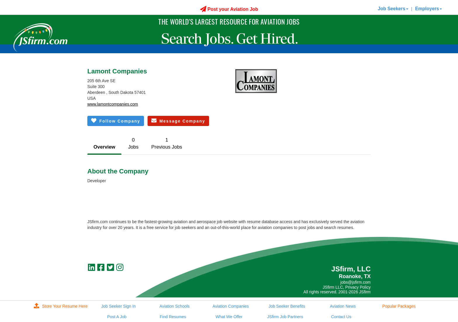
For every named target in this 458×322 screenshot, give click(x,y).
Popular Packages (399, 306)
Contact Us (341, 316)
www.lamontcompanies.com (112, 104)
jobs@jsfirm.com (355, 282)
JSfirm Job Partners (285, 316)
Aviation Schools (174, 306)
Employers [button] (428, 8)
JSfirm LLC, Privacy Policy (347, 287)
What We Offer (229, 316)
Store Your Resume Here (61, 306)
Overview (104, 147)
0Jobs (133, 143)
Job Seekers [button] (393, 8)
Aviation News (343, 306)
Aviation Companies (231, 306)
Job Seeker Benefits (286, 306)
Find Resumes (173, 316)
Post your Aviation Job (229, 9)
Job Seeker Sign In (118, 306)
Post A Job (116, 316)
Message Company (178, 120)
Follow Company (115, 120)
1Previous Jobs (166, 143)
